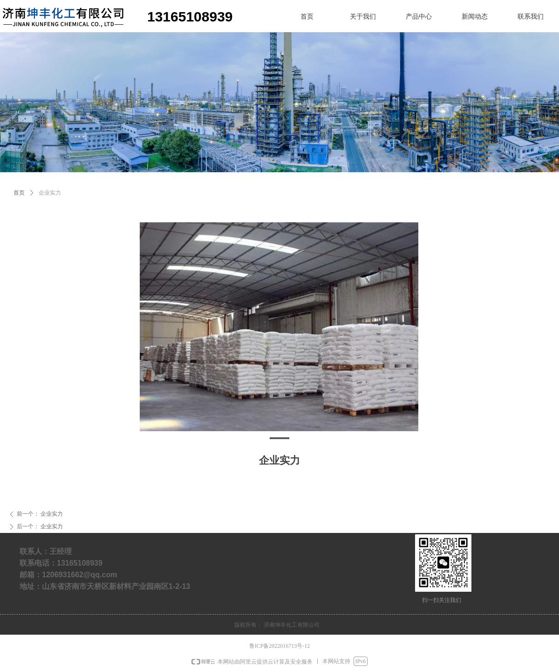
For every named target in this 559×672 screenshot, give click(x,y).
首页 (19, 192)
